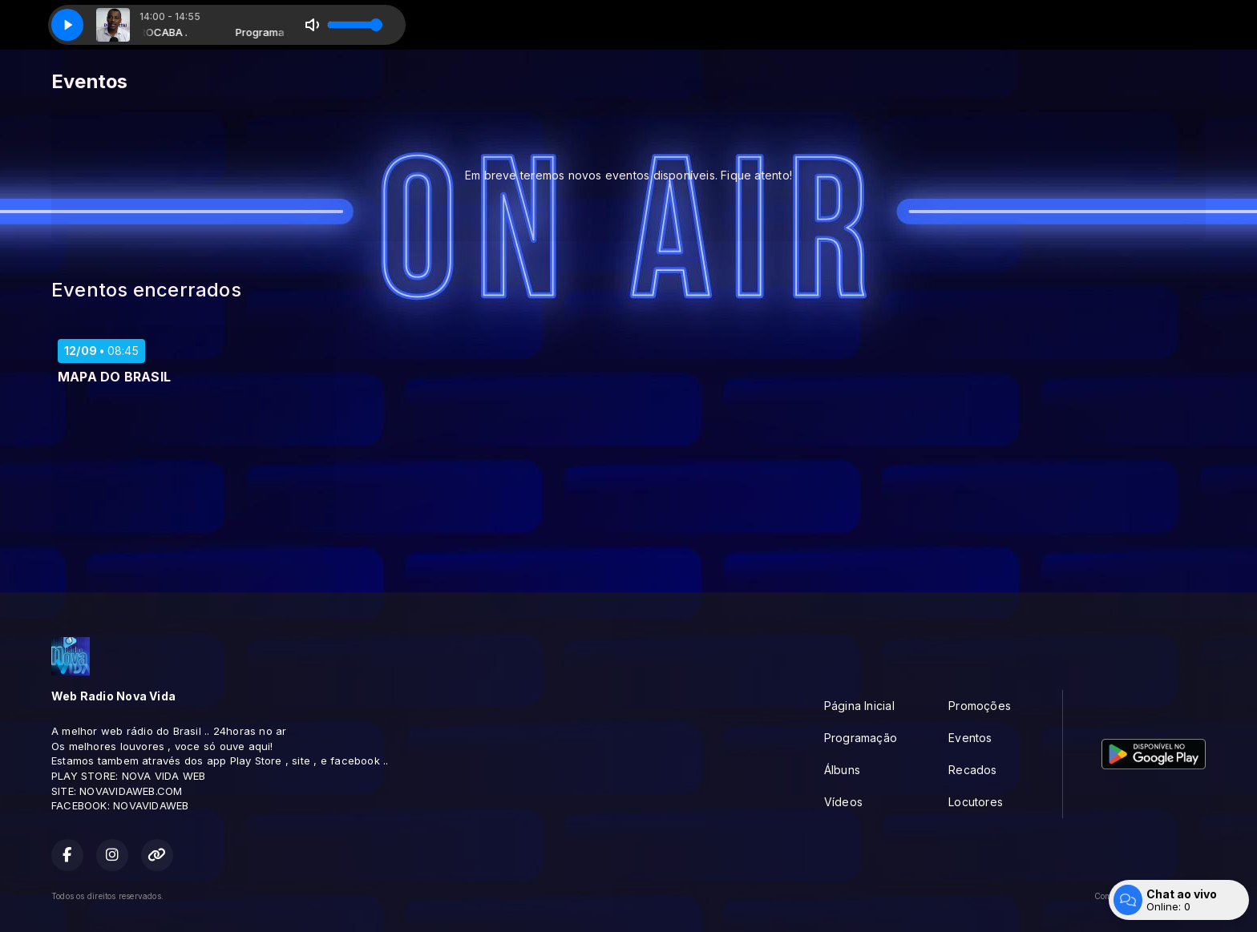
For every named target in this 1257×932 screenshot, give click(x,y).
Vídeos (843, 802)
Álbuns (842, 770)
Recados (972, 770)
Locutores (975, 802)
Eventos (970, 737)
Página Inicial (859, 705)
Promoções (979, 705)
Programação (860, 737)
